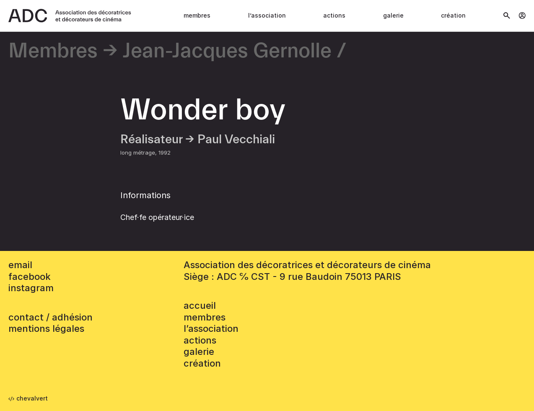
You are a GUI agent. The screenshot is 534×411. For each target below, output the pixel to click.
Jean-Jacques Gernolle (227, 51)
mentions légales (46, 328)
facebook (29, 276)
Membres (197, 15)
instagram (31, 287)
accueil (200, 305)
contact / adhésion (50, 317)
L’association (267, 15)
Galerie (393, 15)
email (20, 264)
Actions (334, 15)
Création (453, 15)
